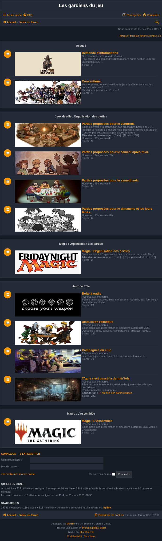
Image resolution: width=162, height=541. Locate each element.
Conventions (91, 81)
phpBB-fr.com (87, 532)
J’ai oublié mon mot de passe (18, 474)
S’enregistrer (30, 453)
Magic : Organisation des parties (81, 244)
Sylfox (107, 507)
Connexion (8, 453)
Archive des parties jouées (115, 392)
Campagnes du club (96, 350)
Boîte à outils (91, 293)
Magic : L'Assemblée (81, 413)
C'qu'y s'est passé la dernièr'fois (106, 378)
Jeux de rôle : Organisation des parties (81, 116)
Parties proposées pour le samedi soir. (110, 180)
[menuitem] (27, 15)
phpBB (70, 523)
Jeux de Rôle (81, 286)
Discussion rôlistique (97, 322)
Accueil (81, 45)
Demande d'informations (100, 53)
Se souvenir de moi (102, 474)
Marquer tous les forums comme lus (140, 35)
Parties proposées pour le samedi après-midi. (115, 152)
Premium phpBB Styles (94, 528)
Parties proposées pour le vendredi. (108, 123)
